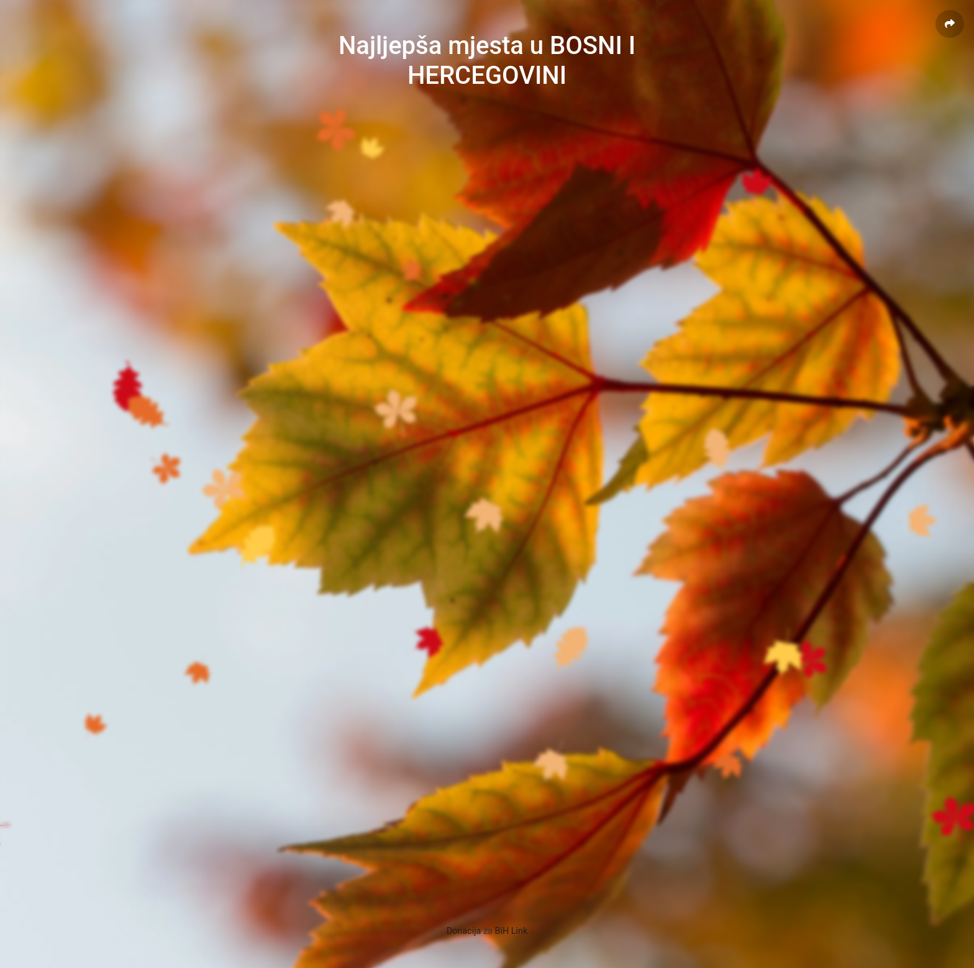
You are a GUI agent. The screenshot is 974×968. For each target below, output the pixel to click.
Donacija (464, 931)
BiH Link (511, 931)
